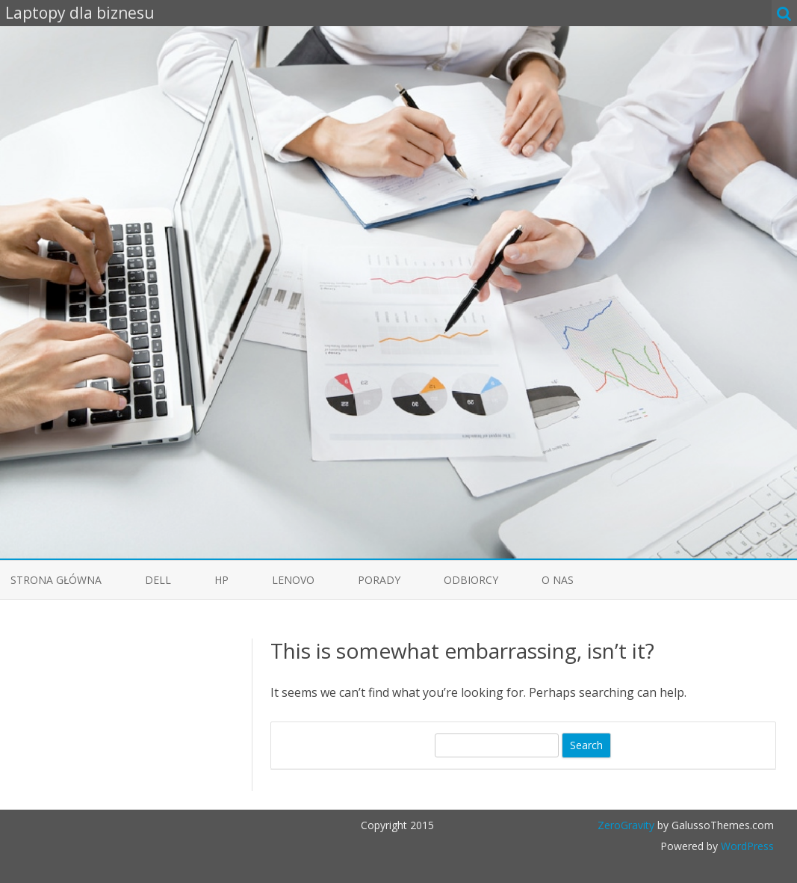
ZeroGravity (626, 825)
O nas (558, 580)
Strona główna (56, 580)
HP (221, 580)
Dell (158, 580)
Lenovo (293, 580)
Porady (379, 580)
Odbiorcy (471, 580)
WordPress (746, 846)
